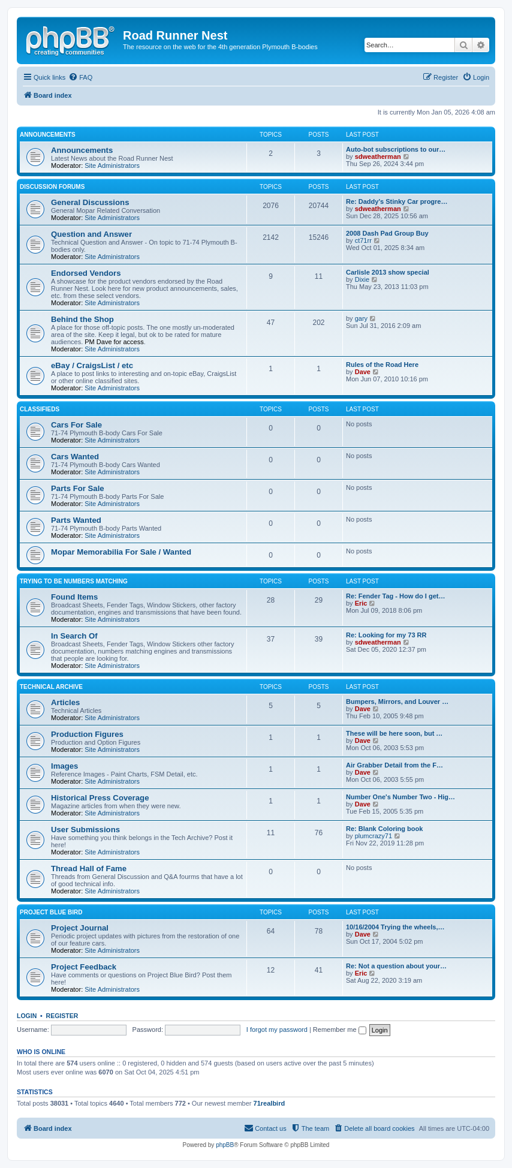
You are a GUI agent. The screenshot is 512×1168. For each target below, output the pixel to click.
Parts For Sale (77, 488)
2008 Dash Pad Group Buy (387, 233)
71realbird (269, 1103)
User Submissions (85, 829)
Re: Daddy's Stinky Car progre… (397, 201)
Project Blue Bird (51, 912)
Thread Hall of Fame (89, 868)
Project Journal (80, 927)
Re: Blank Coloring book (384, 828)
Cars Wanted (75, 456)
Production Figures (87, 734)
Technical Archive (51, 687)
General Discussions (90, 202)
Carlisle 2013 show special (387, 272)
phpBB (225, 1145)
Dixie (362, 279)
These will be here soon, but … (394, 733)
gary (361, 318)
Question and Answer (91, 234)
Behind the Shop (82, 319)
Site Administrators (112, 165)
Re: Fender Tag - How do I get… (395, 596)
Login (27, 1015)
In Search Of (74, 635)
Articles (65, 702)
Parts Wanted (76, 520)
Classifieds (39, 409)
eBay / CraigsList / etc (92, 365)
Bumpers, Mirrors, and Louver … (397, 701)
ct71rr (363, 240)
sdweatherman (378, 156)
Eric (361, 603)
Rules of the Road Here (382, 364)
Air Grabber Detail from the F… (394, 765)
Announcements (48, 134)
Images (64, 765)
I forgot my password (277, 1029)
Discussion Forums (52, 186)
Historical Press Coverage (100, 797)
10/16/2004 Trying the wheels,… (395, 927)
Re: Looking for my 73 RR (386, 635)
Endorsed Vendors (86, 273)
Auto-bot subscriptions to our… (395, 149)
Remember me (339, 1029)
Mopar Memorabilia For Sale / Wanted (121, 551)
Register (62, 1015)
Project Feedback (83, 966)
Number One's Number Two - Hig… (400, 796)
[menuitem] (80, 77)
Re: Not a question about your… (396, 966)
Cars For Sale (76, 424)
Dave (363, 371)
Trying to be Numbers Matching (74, 581)
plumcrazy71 (373, 835)
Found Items (74, 596)
